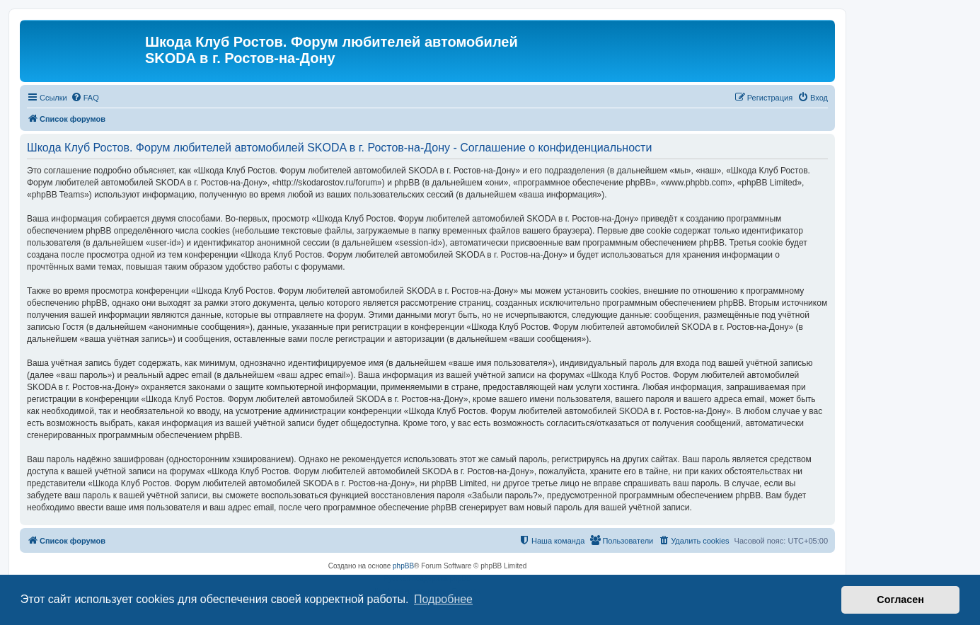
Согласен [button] (900, 599)
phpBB (403, 566)
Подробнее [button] (443, 599)
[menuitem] (85, 97)
